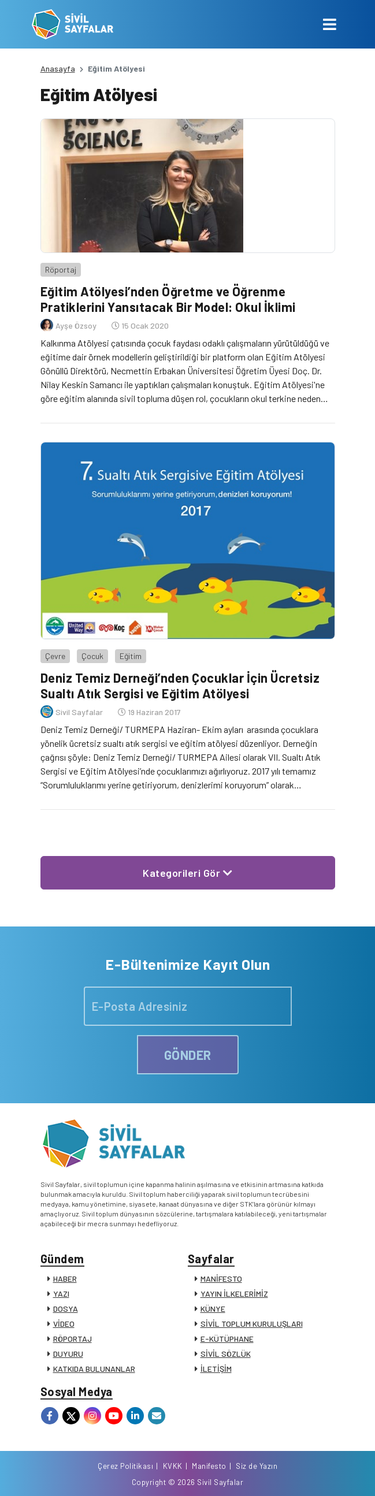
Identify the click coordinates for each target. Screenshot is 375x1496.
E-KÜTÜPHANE (227, 1339)
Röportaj (60, 269)
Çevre (55, 656)
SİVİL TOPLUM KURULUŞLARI (252, 1323)
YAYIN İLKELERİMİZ (234, 1293)
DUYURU (68, 1354)
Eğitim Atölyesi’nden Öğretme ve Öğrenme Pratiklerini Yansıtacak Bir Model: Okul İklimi (168, 299)
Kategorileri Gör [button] (187, 872)
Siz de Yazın (256, 1466)
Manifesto (209, 1466)
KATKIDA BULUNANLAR (94, 1369)
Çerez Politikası (125, 1466)
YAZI (61, 1293)
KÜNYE (213, 1308)
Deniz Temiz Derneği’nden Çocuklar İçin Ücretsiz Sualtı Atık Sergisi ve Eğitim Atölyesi (180, 685)
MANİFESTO (221, 1278)
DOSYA (65, 1308)
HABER (65, 1278)
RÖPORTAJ (72, 1339)
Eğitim (131, 656)
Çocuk (92, 656)
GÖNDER (187, 1054)
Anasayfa (57, 68)
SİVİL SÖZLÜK (226, 1354)
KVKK (173, 1466)
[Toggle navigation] (329, 24)
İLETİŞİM (216, 1369)
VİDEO (64, 1323)
